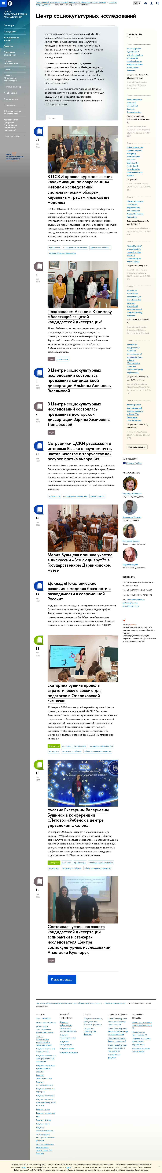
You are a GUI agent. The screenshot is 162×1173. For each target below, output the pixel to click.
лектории (66, 746)
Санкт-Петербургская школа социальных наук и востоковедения (118, 1031)
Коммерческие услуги (11, 38)
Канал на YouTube (134, 463)
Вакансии (8, 46)
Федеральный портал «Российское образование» (141, 1041)
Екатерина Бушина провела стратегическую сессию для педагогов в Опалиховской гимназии (75, 693)
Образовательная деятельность (12, 112)
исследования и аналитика (75, 247)
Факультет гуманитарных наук (44, 1076)
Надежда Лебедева (132, 493)
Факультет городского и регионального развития (45, 1068)
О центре (9, 25)
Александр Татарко (132, 517)
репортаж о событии (100, 247)
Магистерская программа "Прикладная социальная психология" (11, 124)
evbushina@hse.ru (131, 605)
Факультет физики (43, 1120)
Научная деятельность (11, 62)
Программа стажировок (10, 53)
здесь (24, 1167)
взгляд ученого (97, 496)
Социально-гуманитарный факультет (90, 1031)
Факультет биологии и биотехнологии (45, 1050)
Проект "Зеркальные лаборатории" (10, 78)
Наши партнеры (11, 136)
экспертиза (54, 751)
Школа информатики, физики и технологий (117, 1039)
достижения (62, 359)
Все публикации (137, 446)
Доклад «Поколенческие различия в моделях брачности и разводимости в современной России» (79, 591)
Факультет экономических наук (44, 1129)
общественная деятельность (97, 751)
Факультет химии (43, 1124)
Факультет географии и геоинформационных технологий (46, 1058)
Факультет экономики (69, 1052)
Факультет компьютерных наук (44, 1083)
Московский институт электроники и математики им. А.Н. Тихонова (45, 1148)
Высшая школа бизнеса (45, 1022)
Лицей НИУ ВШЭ (43, 1018)
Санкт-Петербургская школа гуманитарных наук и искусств (117, 1021)
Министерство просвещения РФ (139, 1033)
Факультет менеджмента (66, 1043)
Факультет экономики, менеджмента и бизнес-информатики (93, 1021)
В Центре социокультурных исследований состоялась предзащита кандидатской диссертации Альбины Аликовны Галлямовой (79, 380)
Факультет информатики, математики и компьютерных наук (68, 1026)
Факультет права (43, 1109)
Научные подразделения (115, 1003)
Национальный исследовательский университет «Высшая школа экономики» (69, 1003)
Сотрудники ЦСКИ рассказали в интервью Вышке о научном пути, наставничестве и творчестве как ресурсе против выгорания (80, 451)
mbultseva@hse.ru (136, 599)
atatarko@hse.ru (130, 602)
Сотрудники (10, 31)
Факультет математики (45, 1095)
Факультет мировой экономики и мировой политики (45, 1102)
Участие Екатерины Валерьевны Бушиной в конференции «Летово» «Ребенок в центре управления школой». (78, 817)
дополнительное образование (62, 253)
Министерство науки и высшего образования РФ (142, 1025)
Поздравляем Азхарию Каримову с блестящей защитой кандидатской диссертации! (80, 317)
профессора (54, 247)
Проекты (8, 69)
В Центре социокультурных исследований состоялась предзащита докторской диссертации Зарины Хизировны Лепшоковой (79, 414)
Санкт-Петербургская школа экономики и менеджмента (117, 1048)
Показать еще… (62, 979)
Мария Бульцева (130, 564)
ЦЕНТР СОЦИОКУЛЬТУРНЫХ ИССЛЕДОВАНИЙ (15, 14)
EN (139, 3)
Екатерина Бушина (131, 540)
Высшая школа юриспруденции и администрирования (44, 1029)
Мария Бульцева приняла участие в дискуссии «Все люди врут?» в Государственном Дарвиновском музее (80, 562)
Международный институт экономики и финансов (45, 1137)
